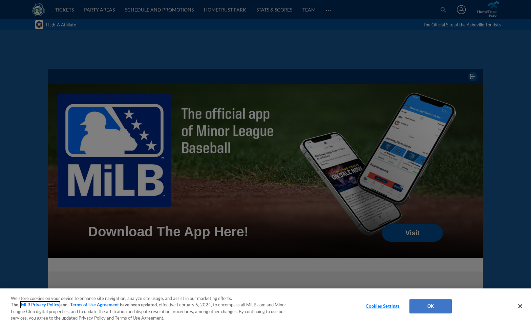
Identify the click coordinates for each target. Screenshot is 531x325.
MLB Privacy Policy (40, 304)
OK (430, 306)
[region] (265, 306)
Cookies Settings (383, 306)
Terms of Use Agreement (94, 304)
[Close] (520, 306)
